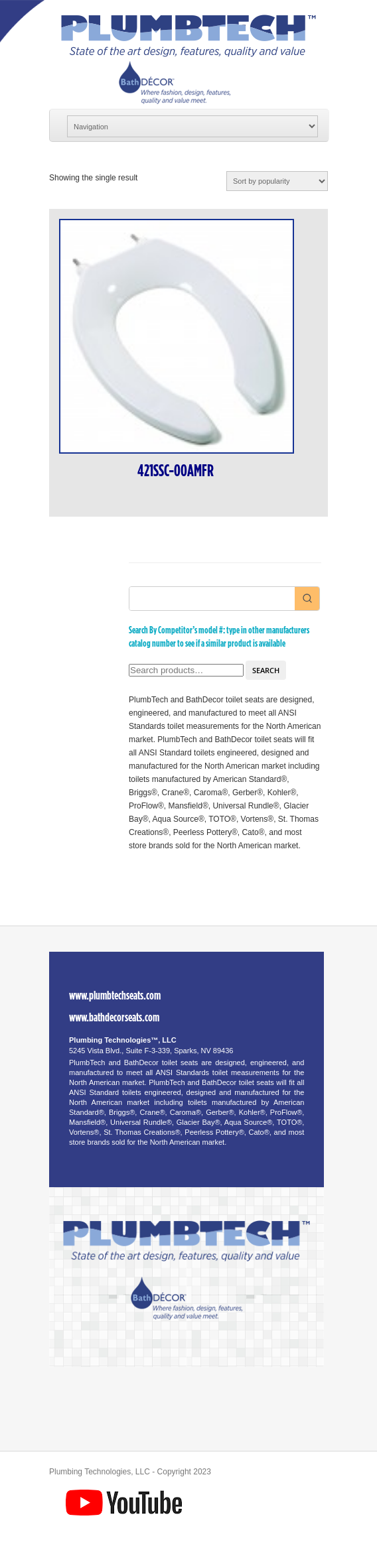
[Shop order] (277, 181)
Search (265, 670)
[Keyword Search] (212, 598)
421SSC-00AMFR (175, 471)
